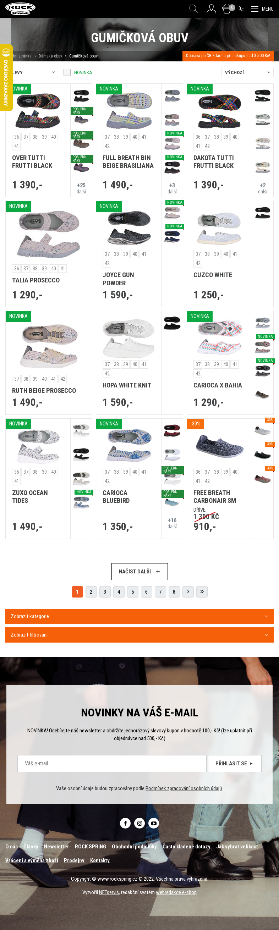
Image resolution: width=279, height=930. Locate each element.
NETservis (109, 892)
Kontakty (100, 860)
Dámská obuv (51, 56)
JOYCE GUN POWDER (118, 279)
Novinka (83, 72)
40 (53, 137)
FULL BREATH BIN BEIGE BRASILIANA (128, 162)
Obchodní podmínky (134, 846)
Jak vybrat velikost (237, 846)
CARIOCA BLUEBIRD (116, 497)
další (81, 188)
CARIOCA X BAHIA (217, 385)
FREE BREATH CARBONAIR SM (214, 497)
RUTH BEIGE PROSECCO (44, 391)
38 (35, 137)
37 (25, 137)
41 (16, 146)
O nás (11, 846)
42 (107, 146)
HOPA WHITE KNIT (127, 385)
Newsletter (56, 846)
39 (44, 137)
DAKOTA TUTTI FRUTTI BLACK (213, 162)
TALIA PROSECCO (36, 280)
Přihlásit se (234, 763)
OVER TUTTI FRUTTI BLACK (32, 162)
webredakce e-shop (176, 892)
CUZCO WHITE (212, 275)
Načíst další (139, 571)
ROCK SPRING (90, 846)
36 (16, 137)
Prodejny (74, 860)
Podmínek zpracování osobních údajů (184, 788)
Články (30, 846)
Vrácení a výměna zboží (31, 860)
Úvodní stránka (18, 56)
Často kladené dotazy (186, 846)
